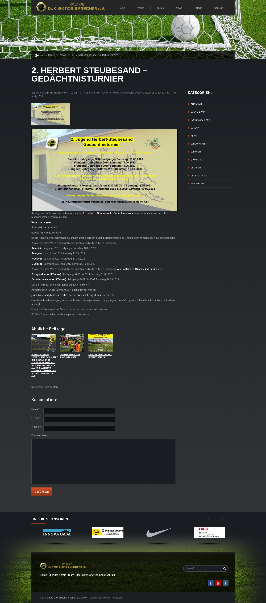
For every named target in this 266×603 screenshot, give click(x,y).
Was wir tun (75, 92)
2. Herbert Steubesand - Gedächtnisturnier (95, 55)
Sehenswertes (199, 144)
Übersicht (196, 168)
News (179, 8)
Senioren (196, 152)
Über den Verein (57, 575)
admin (92, 92)
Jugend (57, 92)
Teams (158, 8)
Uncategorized (199, 176)
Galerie (198, 8)
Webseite (36, 427)
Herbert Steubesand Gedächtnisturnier (133, 92)
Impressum (118, 598)
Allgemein (47, 92)
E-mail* (35, 418)
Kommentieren (37, 435)
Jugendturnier (162, 92)
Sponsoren (197, 160)
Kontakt (218, 8)
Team (71, 575)
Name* (35, 409)
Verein (139, 8)
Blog (78, 575)
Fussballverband (200, 120)
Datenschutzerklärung (100, 598)
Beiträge (49, 55)
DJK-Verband (198, 112)
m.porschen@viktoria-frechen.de (96, 295)
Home (122, 8)
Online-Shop (98, 575)
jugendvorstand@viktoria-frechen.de (51, 295)
